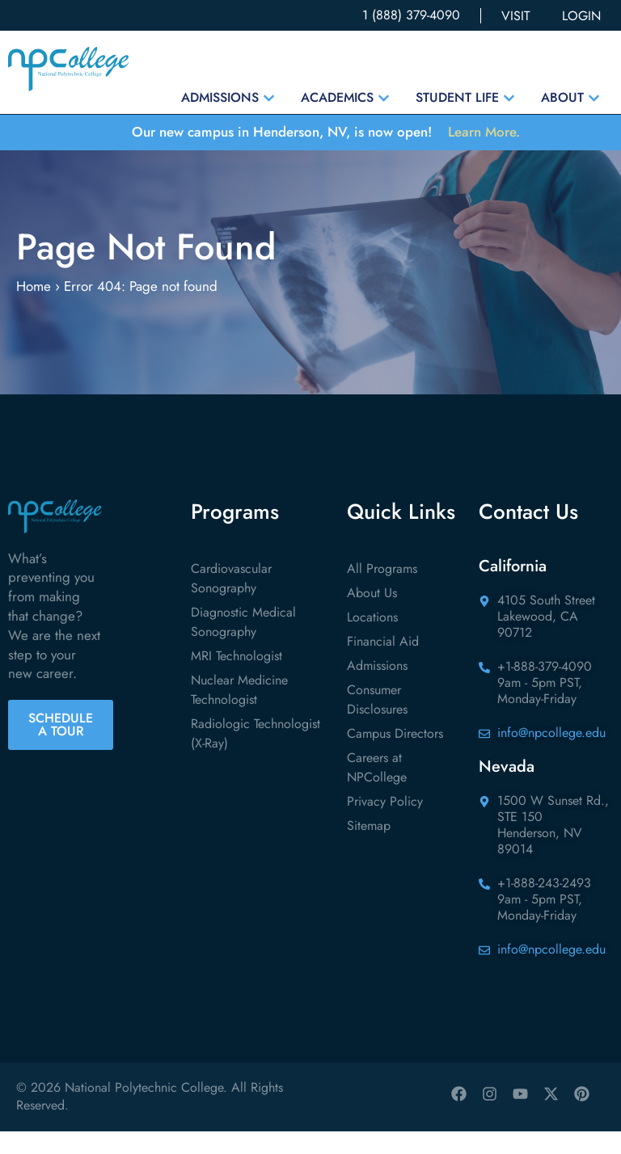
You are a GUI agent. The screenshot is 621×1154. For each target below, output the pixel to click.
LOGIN (581, 15)
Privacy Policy (385, 824)
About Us (372, 615)
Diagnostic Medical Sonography (243, 644)
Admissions (377, 688)
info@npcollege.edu (551, 756)
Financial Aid (383, 664)
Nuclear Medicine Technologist (239, 712)
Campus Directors (395, 756)
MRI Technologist (236, 678)
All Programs (382, 591)
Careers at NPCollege (377, 790)
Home (33, 308)
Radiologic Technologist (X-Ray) (255, 756)
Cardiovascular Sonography (231, 601)
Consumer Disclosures (377, 722)
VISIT (515, 15)
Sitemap (369, 848)
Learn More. (484, 131)
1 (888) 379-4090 (411, 15)
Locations (372, 639)
